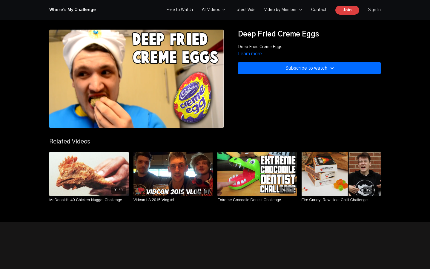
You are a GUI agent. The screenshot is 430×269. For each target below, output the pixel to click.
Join (347, 10)
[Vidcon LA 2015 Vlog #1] (173, 200)
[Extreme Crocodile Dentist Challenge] (257, 200)
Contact (318, 10)
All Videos (213, 10)
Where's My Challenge (72, 10)
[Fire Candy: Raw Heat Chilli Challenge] (341, 200)
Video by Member (283, 10)
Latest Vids (244, 10)
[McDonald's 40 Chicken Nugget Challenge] (89, 200)
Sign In (374, 10)
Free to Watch (179, 10)
